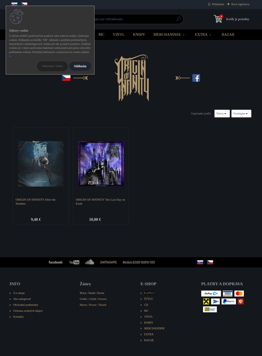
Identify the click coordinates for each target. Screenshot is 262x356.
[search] (178, 20)
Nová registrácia (240, 4)
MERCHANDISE (167, 34)
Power (92, 304)
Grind (92, 298)
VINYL (119, 34)
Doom (100, 293)
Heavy (83, 304)
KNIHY (139, 34)
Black (83, 293)
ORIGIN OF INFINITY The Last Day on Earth (100, 201)
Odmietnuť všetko (52, 66)
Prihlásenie (218, 4)
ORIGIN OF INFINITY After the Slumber (36, 201)
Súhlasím (80, 66)
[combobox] (222, 113)
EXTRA (201, 34)
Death (91, 293)
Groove (102, 298)
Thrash (102, 304)
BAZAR (228, 34)
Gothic (83, 298)
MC (102, 34)
